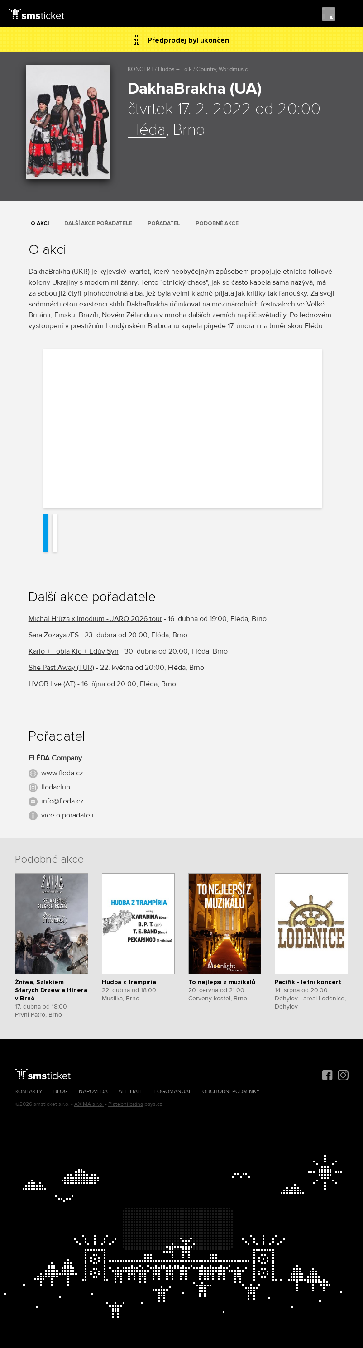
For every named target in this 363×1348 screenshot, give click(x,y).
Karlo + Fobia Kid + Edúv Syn (74, 651)
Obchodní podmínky (231, 1091)
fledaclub (55, 787)
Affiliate (131, 1091)
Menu (348, 14)
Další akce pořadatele (98, 223)
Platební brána (125, 1104)
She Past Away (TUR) (61, 667)
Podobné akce (217, 223)
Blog (60, 1091)
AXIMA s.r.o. (89, 1104)
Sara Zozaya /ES (54, 635)
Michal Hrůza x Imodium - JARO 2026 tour (95, 618)
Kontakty (29, 1091)
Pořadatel (164, 223)
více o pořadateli (67, 815)
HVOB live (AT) (52, 683)
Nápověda (93, 1091)
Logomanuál (172, 1091)
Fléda (147, 130)
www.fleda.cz (62, 773)
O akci (40, 223)
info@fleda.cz (62, 801)
